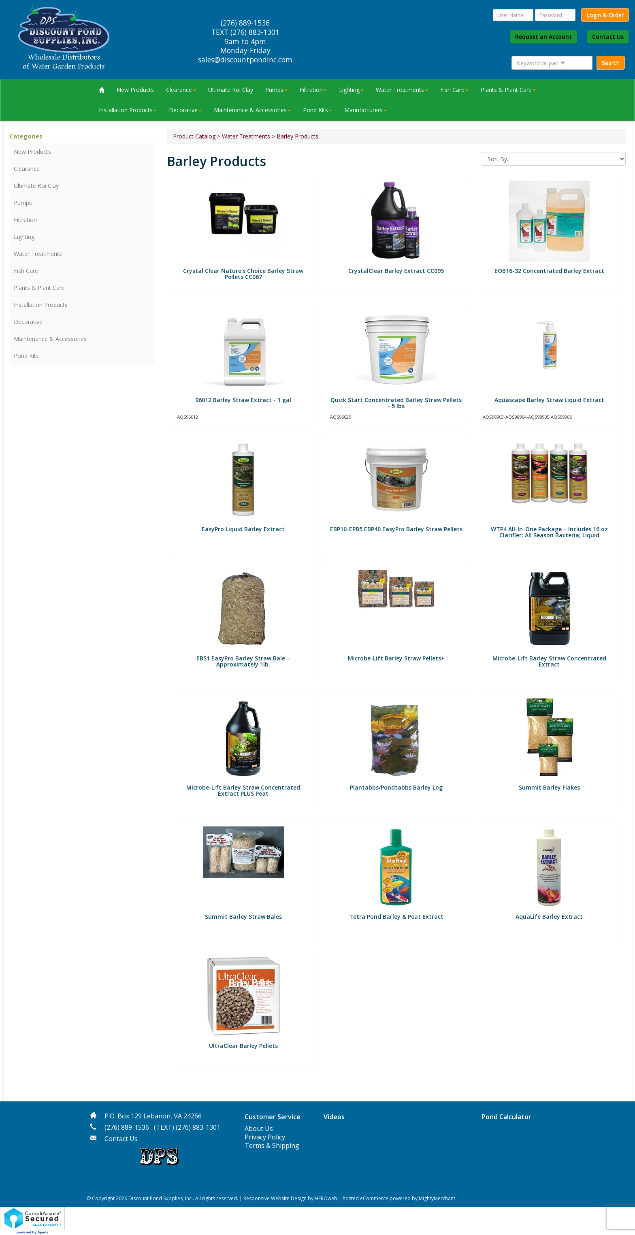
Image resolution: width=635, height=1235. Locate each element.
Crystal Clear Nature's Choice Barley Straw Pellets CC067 (243, 274)
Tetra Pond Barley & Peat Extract (396, 916)
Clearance (181, 90)
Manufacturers (365, 110)
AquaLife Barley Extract (549, 916)
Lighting (351, 90)
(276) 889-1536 (126, 1127)
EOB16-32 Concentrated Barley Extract (549, 271)
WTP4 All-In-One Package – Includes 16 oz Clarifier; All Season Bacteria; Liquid (549, 532)
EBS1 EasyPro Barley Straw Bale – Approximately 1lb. (243, 661)
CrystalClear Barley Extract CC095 (396, 271)
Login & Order (605, 15)
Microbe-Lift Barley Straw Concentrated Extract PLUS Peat (243, 790)
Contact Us (608, 36)
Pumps (276, 90)
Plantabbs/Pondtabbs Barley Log (396, 787)
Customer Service (272, 1116)
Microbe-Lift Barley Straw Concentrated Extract (549, 661)
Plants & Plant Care (508, 90)
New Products (135, 90)
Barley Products (297, 136)
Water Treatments (402, 90)
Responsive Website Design (275, 1198)
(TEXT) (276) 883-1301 (187, 1127)
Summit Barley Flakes (549, 787)
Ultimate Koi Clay (230, 90)
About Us (259, 1128)
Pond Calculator (506, 1116)
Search (611, 62)
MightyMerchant (437, 1198)
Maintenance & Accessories (252, 110)
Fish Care (454, 90)
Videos (334, 1116)
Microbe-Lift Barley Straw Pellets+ (396, 658)
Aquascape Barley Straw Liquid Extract (549, 400)
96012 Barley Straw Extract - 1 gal (243, 400)
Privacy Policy (265, 1137)
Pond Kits (317, 110)
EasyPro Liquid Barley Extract (243, 529)
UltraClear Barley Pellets (243, 1046)
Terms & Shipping (272, 1145)
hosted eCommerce (365, 1198)
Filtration (313, 90)
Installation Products (128, 110)
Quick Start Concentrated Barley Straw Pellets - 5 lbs (396, 403)
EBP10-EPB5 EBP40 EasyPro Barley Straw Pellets (396, 529)
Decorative (185, 110)
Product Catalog (194, 136)
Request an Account (543, 36)
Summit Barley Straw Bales (243, 916)
